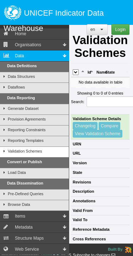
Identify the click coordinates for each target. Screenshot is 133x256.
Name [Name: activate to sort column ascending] (100, 72)
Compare (109, 125)
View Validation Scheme (97, 133)
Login (120, 29)
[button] (97, 29)
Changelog (85, 125)
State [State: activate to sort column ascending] (110, 72)
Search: (100, 101)
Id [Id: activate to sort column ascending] (89, 72)
